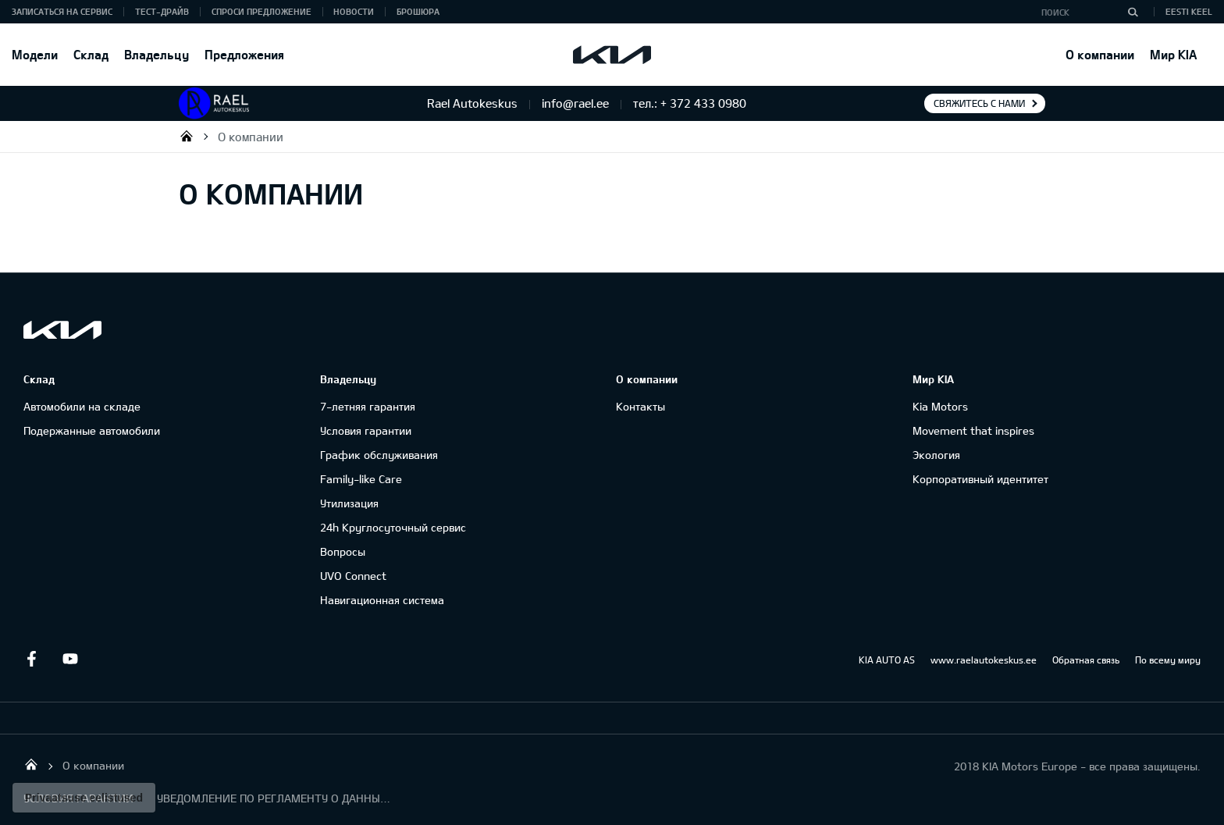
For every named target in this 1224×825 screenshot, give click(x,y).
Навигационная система (382, 599)
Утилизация (349, 503)
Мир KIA (1173, 54)
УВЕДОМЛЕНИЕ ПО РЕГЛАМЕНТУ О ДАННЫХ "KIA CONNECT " (274, 798)
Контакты (640, 406)
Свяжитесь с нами (979, 103)
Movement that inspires (973, 430)
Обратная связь (1085, 659)
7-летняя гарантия (367, 406)
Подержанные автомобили (91, 430)
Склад (91, 54)
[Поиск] (1133, 11)
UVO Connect (353, 575)
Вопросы (342, 551)
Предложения (244, 54)
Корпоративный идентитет (980, 478)
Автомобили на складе (82, 406)
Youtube (70, 659)
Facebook (31, 659)
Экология (936, 454)
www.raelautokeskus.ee (983, 659)
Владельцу (156, 54)
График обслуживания (379, 454)
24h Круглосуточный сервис (393, 527)
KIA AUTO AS (887, 659)
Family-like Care (361, 478)
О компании (1100, 54)
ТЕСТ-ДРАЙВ (162, 11)
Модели (35, 54)
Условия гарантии (365, 430)
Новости (353, 11)
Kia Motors (940, 406)
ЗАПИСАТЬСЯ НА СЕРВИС (62, 11)
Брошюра (418, 11)
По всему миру (1168, 659)
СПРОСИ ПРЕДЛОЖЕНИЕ (261, 11)
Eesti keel (1188, 11)
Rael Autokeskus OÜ (186, 136)
